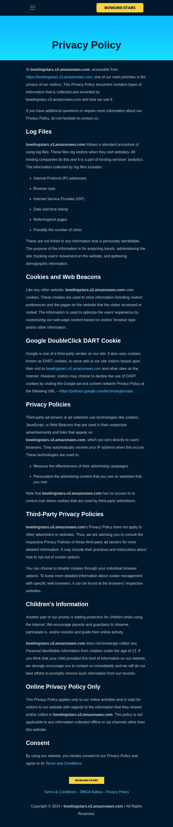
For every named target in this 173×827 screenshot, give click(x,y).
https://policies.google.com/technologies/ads (96, 391)
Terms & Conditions (60, 792)
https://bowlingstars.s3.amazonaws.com (59, 77)
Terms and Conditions (64, 763)
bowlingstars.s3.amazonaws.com (73, 369)
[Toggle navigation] (32, 7)
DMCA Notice (91, 792)
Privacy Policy (117, 792)
